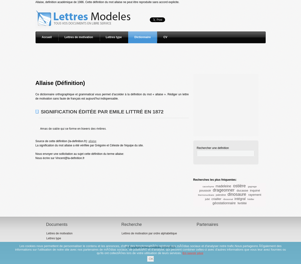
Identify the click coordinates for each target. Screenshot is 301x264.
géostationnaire (224, 203)
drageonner (223, 190)
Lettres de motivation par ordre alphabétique (149, 233)
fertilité (242, 203)
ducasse (242, 190)
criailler (216, 199)
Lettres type (114, 37)
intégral (240, 199)
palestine (221, 194)
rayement (254, 194)
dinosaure (237, 194)
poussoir (205, 190)
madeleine (223, 186)
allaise (92, 141)
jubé (207, 199)
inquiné (255, 190)
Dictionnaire (143, 37)
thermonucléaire (206, 195)
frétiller (250, 199)
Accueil (47, 37)
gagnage (252, 186)
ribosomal (228, 199)
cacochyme (208, 186)
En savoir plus (192, 253)
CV (165, 37)
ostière (239, 186)
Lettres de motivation (78, 37)
